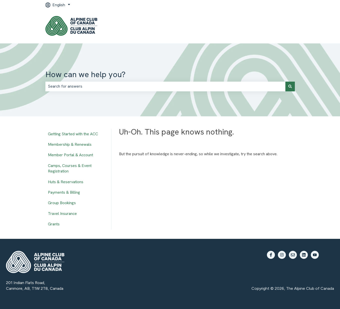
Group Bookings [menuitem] (62, 202)
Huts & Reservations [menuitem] (65, 181)
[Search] (290, 86)
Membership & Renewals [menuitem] (70, 144)
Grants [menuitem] (54, 224)
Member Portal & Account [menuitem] (70, 154)
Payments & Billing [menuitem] (64, 192)
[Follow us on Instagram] (282, 255)
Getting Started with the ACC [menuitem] (73, 134)
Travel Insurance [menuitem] (62, 213)
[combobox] (165, 86)
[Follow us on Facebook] (271, 255)
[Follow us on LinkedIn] (304, 255)
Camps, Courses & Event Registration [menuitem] (70, 168)
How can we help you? (85, 74)
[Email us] (293, 255)
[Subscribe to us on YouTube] (315, 255)
